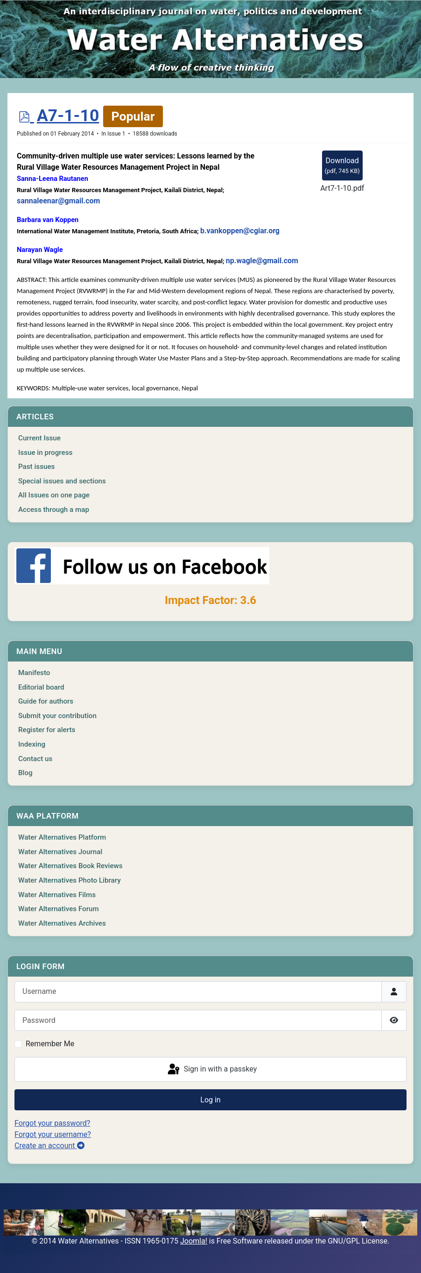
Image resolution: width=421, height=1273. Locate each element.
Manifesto (34, 673)
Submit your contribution (57, 716)
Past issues (36, 466)
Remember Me (50, 1043)
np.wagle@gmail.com (262, 260)
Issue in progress (45, 452)
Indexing (31, 744)
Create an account (49, 1145)
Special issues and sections (62, 481)
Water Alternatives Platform (62, 837)
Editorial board (41, 687)
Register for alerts (46, 730)
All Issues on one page (54, 495)
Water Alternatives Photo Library (69, 880)
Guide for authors (45, 701)
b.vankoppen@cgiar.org (240, 230)
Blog (25, 773)
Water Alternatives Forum (58, 909)
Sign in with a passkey (211, 1070)
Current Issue (39, 438)
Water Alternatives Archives (62, 923)
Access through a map (53, 509)
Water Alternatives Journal (60, 852)
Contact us (35, 759)
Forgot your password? (52, 1123)
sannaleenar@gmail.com (58, 200)
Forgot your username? (52, 1134)
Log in (210, 1099)
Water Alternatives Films (57, 895)
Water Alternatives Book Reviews (70, 866)
